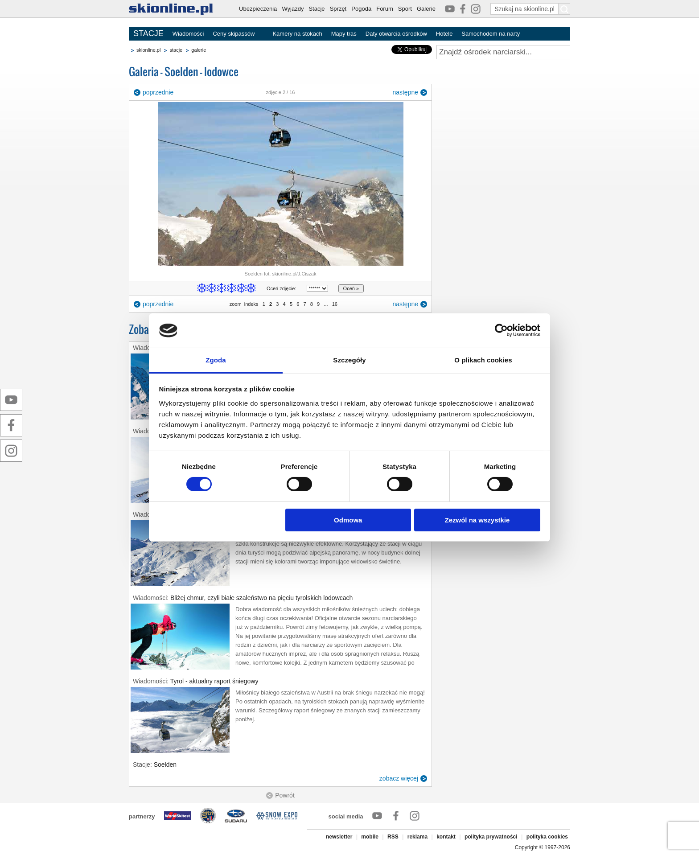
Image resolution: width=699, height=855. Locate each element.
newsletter (339, 837)
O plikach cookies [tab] (483, 360)
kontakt (446, 837)
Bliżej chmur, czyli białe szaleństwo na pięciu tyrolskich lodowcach (261, 597)
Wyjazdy (293, 8)
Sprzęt (338, 8)
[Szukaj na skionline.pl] (564, 9)
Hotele (444, 33)
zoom (236, 304)
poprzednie (158, 92)
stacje (175, 50)
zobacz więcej (398, 778)
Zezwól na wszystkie (477, 520)
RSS (393, 837)
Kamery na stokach (297, 33)
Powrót (285, 795)
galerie (198, 50)
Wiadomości (188, 33)
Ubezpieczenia (258, 8)
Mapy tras (344, 33)
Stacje (316, 8)
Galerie (426, 8)
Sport (405, 8)
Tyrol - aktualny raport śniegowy (214, 681)
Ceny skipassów (234, 33)
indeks (251, 304)
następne (405, 92)
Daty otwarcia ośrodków (396, 33)
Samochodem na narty (490, 33)
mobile (369, 837)
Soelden (165, 764)
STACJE (148, 33)
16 (335, 304)
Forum (384, 8)
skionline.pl (148, 50)
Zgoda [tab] (216, 360)
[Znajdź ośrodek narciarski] (503, 52)
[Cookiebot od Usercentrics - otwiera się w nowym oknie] (501, 330)
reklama (417, 837)
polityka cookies (547, 837)
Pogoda (361, 8)
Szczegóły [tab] (349, 360)
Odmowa (348, 520)
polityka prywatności (491, 837)
